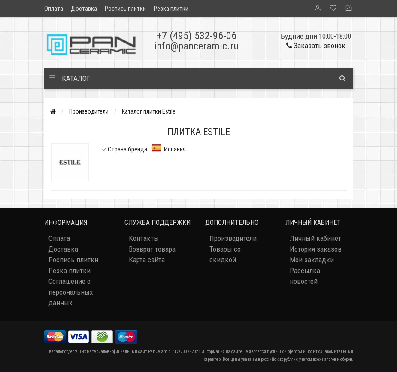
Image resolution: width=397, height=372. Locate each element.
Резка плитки (171, 8)
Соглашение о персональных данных (70, 292)
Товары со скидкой (225, 254)
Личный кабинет (315, 238)
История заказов (316, 249)
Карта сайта (147, 259)
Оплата (53, 8)
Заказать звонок (315, 45)
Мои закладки (312, 259)
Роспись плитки (125, 8)
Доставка (84, 8)
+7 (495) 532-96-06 (196, 36)
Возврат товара (152, 249)
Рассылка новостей (305, 276)
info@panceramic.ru (196, 46)
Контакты (144, 238)
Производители (89, 111)
